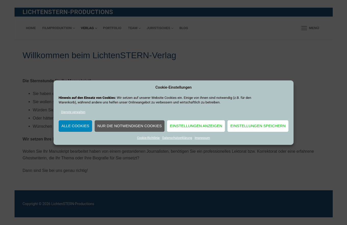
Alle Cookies (75, 126)
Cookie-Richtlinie (148, 138)
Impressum (202, 138)
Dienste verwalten (73, 112)
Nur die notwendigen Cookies (129, 126)
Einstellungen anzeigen (196, 126)
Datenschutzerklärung (177, 138)
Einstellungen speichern (258, 126)
